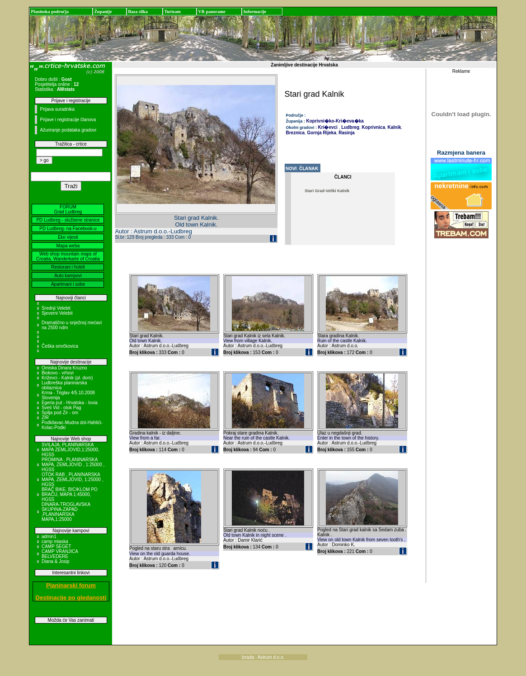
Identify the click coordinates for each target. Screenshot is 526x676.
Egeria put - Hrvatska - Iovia (70, 402)
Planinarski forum (71, 585)
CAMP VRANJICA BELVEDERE (60, 554)
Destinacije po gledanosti (71, 597)
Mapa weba (68, 245)
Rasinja (345, 132)
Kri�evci (328, 127)
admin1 (49, 536)
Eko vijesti (68, 237)
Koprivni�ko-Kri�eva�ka (335, 120)
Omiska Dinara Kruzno (64, 367)
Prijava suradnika (57, 109)
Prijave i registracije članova (68, 119)
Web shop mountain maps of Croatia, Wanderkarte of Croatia (68, 256)
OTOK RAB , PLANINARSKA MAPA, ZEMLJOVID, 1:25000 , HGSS (72, 479)
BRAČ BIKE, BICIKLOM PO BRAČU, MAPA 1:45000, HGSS (70, 494)
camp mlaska (55, 541)
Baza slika (138, 11)
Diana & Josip (56, 561)
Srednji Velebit (56, 308)
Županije (103, 11)
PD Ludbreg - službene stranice (67, 219)
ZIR (45, 417)
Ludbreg (349, 127)
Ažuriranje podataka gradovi (68, 130)
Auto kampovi (68, 275)
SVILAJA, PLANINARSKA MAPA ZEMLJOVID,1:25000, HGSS (70, 449)
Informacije (254, 11)
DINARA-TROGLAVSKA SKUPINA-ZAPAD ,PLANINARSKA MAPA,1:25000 (66, 512)
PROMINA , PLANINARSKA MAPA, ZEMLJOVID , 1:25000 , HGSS (73, 464)
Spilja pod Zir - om (60, 412)
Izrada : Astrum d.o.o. (262, 657)
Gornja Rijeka (321, 132)
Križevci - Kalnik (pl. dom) (67, 377)
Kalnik (393, 127)
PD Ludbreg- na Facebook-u (67, 228)
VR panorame (211, 11)
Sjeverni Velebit (57, 313)
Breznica (295, 132)
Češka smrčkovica (60, 346)
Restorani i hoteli (68, 267)
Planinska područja (50, 11)
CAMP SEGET (56, 546)
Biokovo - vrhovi (58, 372)
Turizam (172, 11)
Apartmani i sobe (68, 284)
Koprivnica (373, 127)
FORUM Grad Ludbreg (68, 209)
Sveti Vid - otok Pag (61, 407)
